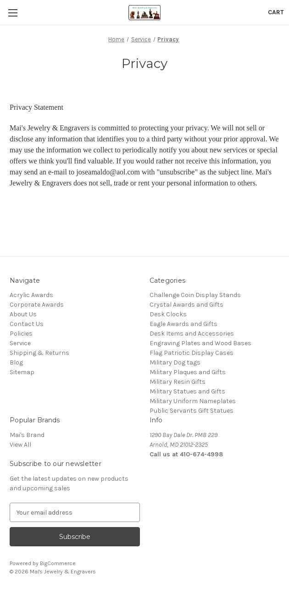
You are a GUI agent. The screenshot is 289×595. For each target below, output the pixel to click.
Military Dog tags (175, 362)
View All (20, 445)
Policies (21, 333)
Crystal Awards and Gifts (186, 305)
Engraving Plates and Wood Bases (200, 343)
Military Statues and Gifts (187, 391)
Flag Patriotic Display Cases (191, 353)
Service (20, 343)
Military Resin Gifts (178, 382)
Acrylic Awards (31, 295)
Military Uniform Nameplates (193, 401)
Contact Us (27, 324)
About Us (23, 314)
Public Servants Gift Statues (191, 411)
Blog (16, 362)
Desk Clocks (168, 314)
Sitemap (22, 372)
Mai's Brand (27, 435)
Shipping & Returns (39, 353)
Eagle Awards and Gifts (183, 324)
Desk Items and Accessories (192, 333)
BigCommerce (58, 563)
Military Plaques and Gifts (188, 372)
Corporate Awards (37, 305)
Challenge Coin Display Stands (195, 295)
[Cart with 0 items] (276, 12)
